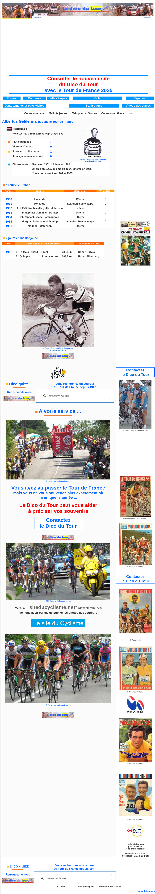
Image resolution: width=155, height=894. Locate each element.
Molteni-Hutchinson (40, 226)
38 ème (80, 217)
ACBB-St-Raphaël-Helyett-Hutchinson (40, 208)
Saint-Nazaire (49, 256)
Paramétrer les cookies (110, 886)
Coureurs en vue (34, 113)
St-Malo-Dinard (29, 252)
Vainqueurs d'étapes (84, 113)
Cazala (91, 252)
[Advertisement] (78, 44)
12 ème (80, 199)
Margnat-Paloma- (32, 221)
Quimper (25, 256)
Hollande (39, 199)
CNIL (143, 853)
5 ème (80, 208)
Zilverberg (93, 256)
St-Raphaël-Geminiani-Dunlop (39, 212)
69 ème (80, 226)
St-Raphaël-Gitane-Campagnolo (39, 217)
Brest (44, 252)
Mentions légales (86, 886)
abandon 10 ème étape (80, 221)
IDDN (146, 856)
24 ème (80, 212)
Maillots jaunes (58, 113)
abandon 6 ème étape (80, 203)
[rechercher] (74, 396)
